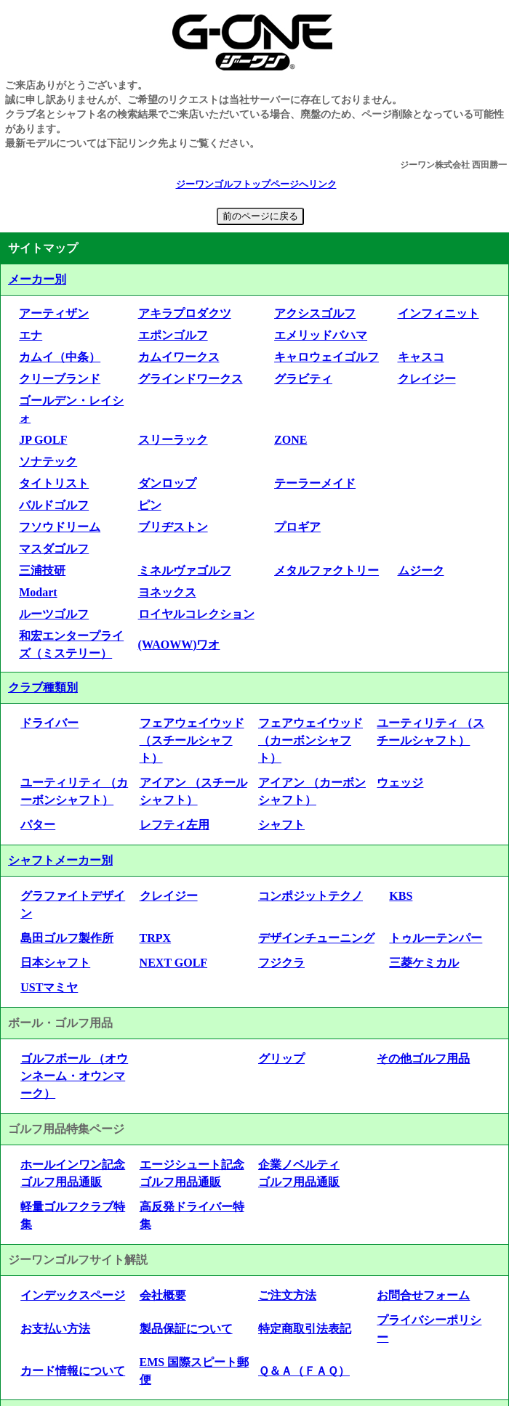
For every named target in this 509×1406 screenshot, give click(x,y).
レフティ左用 (174, 824)
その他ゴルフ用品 (423, 1058)
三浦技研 (42, 570)
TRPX (156, 938)
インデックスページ (72, 1295)
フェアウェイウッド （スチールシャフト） (192, 740)
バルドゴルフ (54, 505)
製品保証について (186, 1328)
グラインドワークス (190, 379)
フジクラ (281, 962)
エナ (30, 335)
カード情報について (72, 1371)
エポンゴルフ (173, 335)
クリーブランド (59, 379)
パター (37, 824)
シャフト (281, 824)
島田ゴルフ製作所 (66, 938)
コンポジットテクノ (310, 896)
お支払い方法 (55, 1328)
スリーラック (173, 440)
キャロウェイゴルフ (326, 357)
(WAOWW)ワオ (179, 644)
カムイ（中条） (59, 357)
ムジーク (421, 570)
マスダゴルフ (54, 549)
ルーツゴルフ (54, 614)
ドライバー (49, 723)
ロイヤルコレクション (196, 614)
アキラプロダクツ (184, 313)
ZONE (290, 440)
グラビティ (303, 379)
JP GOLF (43, 440)
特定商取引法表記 (304, 1328)
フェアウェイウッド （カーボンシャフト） (310, 740)
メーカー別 (37, 279)
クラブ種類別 (43, 687)
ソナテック (48, 461)
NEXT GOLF (174, 962)
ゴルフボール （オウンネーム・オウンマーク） (74, 1076)
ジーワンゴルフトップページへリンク (256, 184)
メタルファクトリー (326, 570)
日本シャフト (55, 962)
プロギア (297, 527)
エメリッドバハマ (320, 335)
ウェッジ (400, 782)
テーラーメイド (315, 483)
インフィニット (438, 313)
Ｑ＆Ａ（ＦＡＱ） (304, 1371)
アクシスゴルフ (315, 313)
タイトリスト (54, 483)
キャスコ (421, 357)
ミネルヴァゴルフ (184, 570)
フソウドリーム (59, 527)
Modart (38, 592)
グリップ (281, 1058)
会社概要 (163, 1295)
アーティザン (54, 313)
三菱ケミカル (424, 962)
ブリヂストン (173, 527)
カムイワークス (179, 357)
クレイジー (427, 379)
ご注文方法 (287, 1295)
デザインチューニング (316, 938)
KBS (400, 896)
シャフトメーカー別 (60, 860)
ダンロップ (167, 483)
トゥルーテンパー (435, 938)
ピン (149, 505)
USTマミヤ (49, 987)
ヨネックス (167, 592)
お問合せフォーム (423, 1295)
